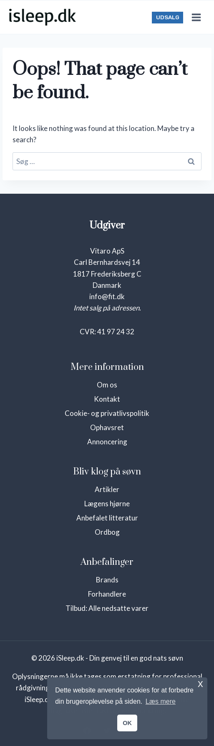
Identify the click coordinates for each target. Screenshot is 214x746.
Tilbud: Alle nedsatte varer (107, 608)
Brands (107, 579)
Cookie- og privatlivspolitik (107, 413)
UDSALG (167, 17)
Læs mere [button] (161, 701)
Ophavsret (107, 427)
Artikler (107, 489)
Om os (107, 384)
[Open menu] (196, 17)
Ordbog (107, 532)
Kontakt (107, 399)
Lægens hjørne (107, 503)
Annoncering (107, 441)
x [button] (200, 683)
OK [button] (127, 723)
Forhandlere (107, 594)
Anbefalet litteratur (107, 517)
